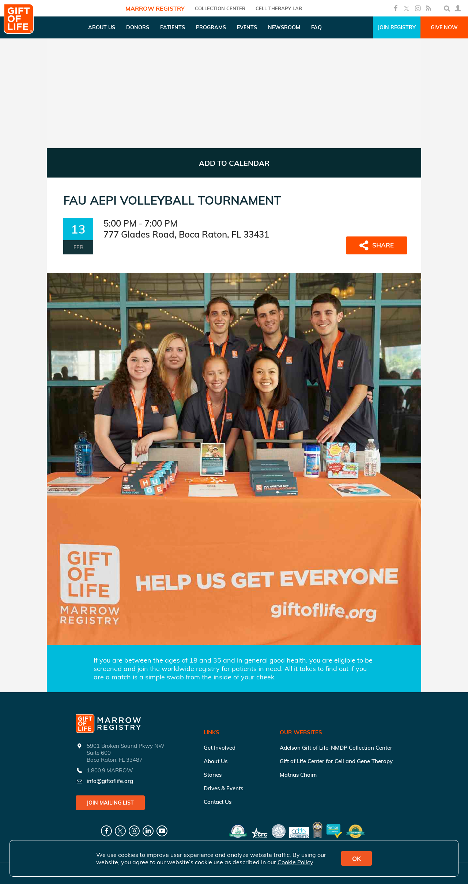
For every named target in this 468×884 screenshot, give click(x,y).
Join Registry (397, 27)
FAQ (316, 27)
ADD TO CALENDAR (234, 163)
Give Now (444, 27)
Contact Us (217, 801)
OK (356, 858)
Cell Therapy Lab (279, 8)
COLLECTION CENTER (220, 8)
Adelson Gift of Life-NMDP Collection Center (336, 747)
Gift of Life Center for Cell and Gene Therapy (336, 761)
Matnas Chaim (298, 774)
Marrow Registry (155, 8)
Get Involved (219, 747)
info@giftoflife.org (110, 780)
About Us (215, 761)
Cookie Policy (295, 862)
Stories (213, 774)
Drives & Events (223, 788)
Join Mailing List (110, 802)
